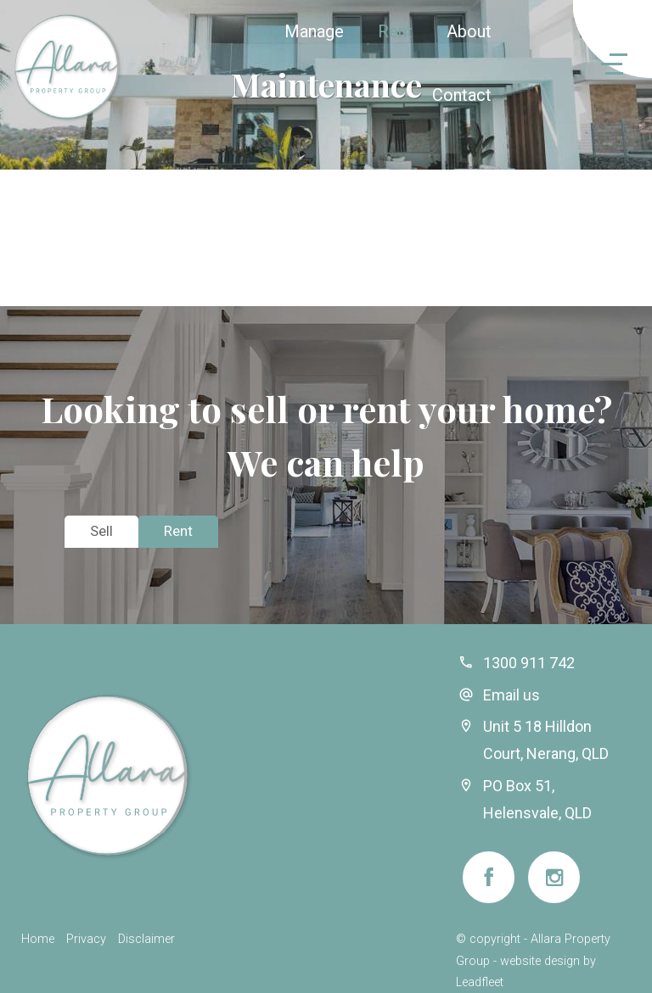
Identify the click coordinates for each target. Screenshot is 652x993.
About (469, 31)
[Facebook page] (488, 877)
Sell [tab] (101, 530)
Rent (395, 31)
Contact (462, 95)
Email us (511, 695)
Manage (314, 31)
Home (37, 939)
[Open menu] (590, 64)
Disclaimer (146, 939)
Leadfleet (479, 982)
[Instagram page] (554, 877)
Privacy (86, 939)
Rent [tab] (178, 530)
